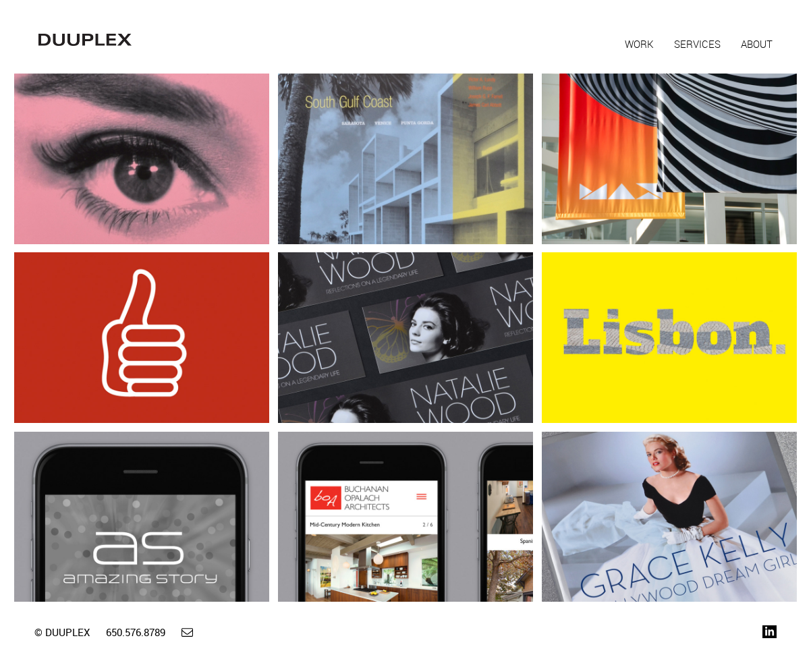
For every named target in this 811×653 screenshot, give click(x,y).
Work (639, 44)
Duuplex (85, 40)
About (757, 44)
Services (697, 44)
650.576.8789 (135, 632)
